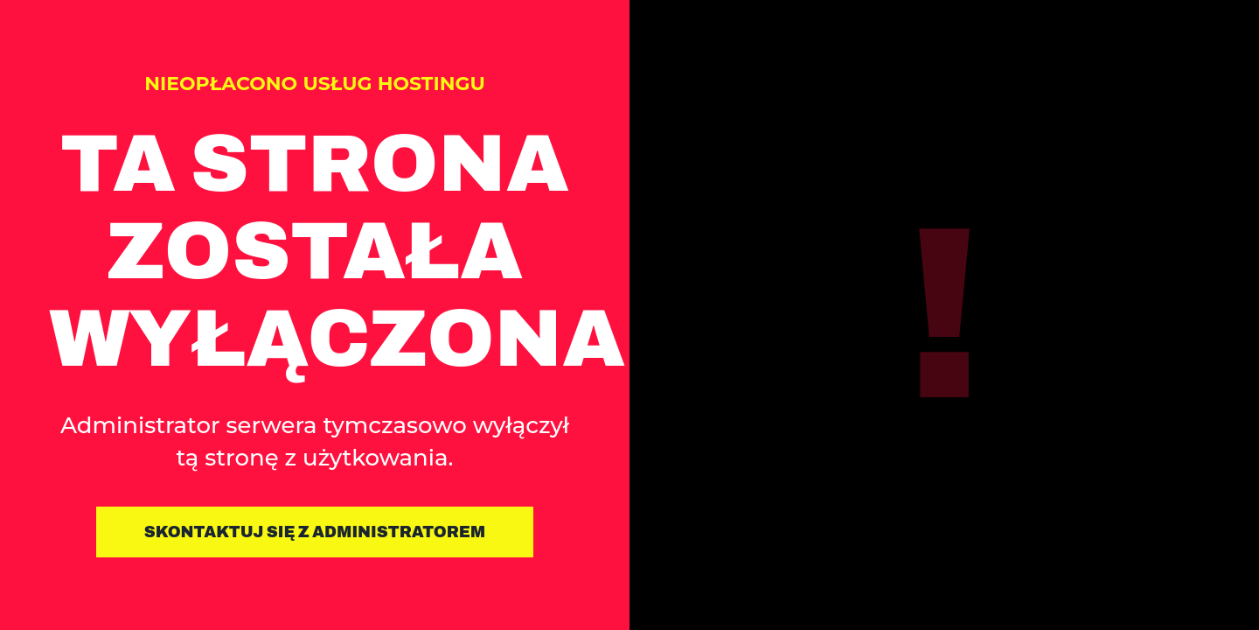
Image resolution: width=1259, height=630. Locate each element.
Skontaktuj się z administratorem (315, 532)
